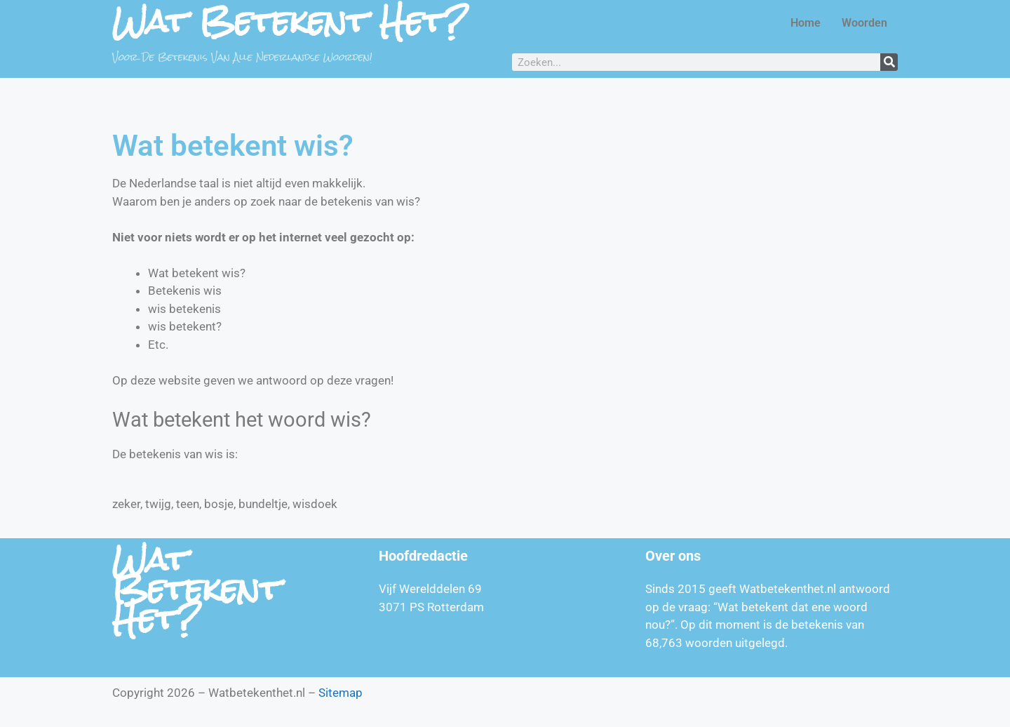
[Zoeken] (889, 62)
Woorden (864, 22)
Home (805, 22)
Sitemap (340, 693)
